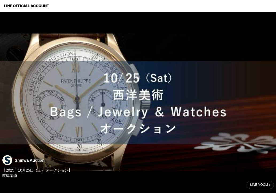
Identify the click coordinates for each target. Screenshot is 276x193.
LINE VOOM (259, 185)
